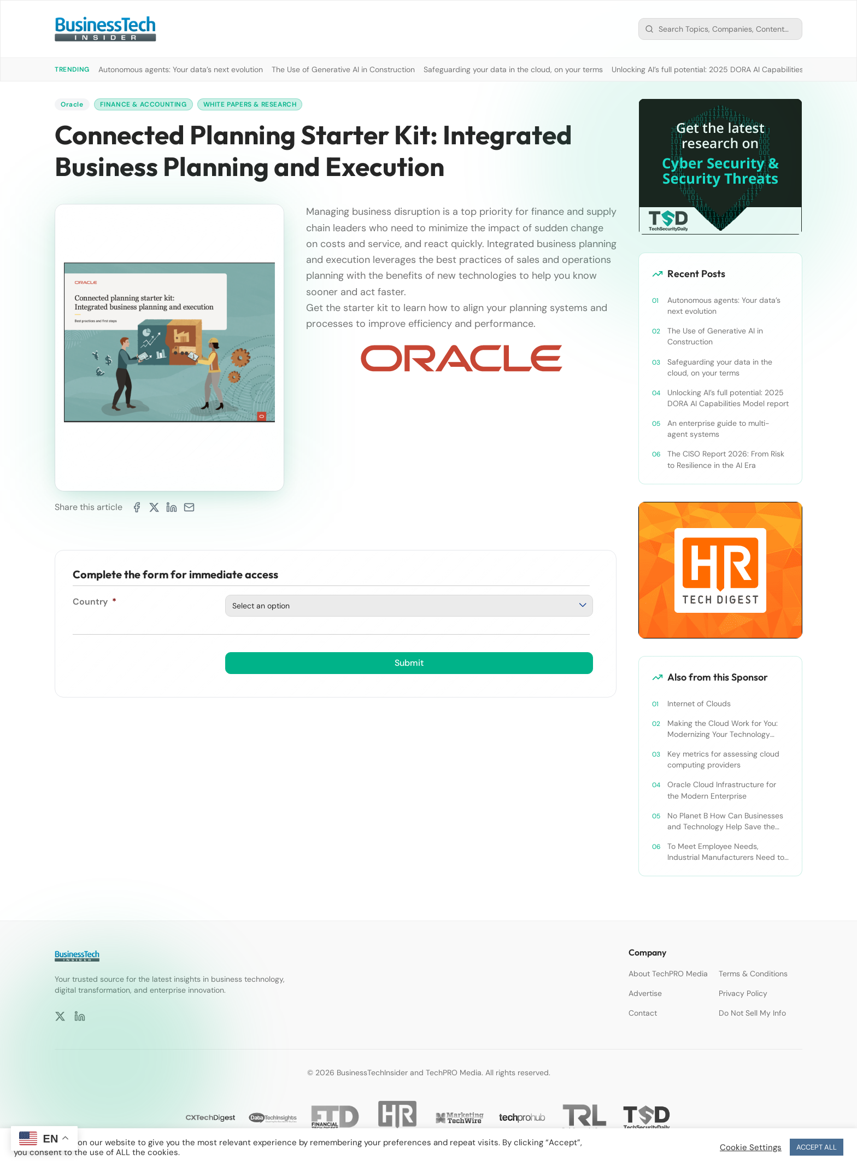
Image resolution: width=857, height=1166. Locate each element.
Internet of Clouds (699, 703)
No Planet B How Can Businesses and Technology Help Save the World (725, 821)
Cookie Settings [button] (751, 1147)
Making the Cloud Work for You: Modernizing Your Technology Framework (722, 729)
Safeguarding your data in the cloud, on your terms (513, 69)
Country (94, 601)
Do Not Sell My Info (752, 1013)
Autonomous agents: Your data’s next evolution (180, 69)
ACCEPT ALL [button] (816, 1147)
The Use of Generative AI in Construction (343, 69)
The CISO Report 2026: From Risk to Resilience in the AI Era (725, 459)
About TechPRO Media (668, 973)
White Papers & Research (250, 104)
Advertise (645, 993)
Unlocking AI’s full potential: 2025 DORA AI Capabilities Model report (732, 69)
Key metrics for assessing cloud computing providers (723, 759)
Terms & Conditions (753, 973)
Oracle (72, 104)
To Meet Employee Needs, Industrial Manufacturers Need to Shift (725, 852)
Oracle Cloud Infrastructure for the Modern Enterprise (721, 790)
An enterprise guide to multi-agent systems (718, 428)
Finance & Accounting (143, 104)
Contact (643, 1013)
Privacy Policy (743, 993)
